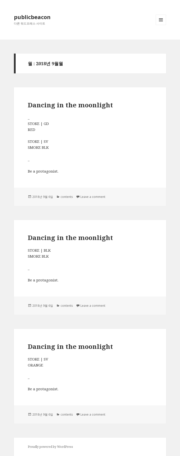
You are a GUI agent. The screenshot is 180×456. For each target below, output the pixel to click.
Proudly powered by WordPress (50, 447)
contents (67, 197)
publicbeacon (32, 17)
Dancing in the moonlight (70, 104)
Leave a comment (92, 197)
